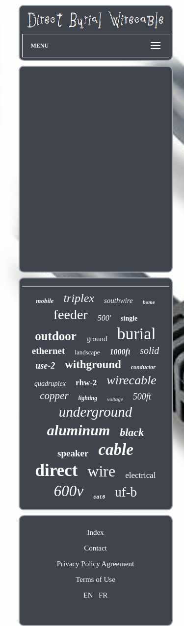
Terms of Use (95, 579)
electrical (140, 475)
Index (95, 532)
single (129, 318)
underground (95, 412)
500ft (142, 396)
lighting (88, 398)
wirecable (131, 380)
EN (88, 595)
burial (136, 334)
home (149, 302)
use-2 (45, 366)
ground (96, 339)
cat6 (99, 497)
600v (68, 491)
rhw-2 (86, 382)
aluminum (78, 430)
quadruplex (50, 383)
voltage (115, 399)
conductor (143, 367)
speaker (72, 453)
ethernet (48, 351)
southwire (118, 300)
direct (56, 470)
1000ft (120, 352)
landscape (87, 352)
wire (101, 471)
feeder (70, 314)
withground (93, 364)
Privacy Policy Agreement (95, 564)
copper (54, 395)
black (132, 432)
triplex (78, 298)
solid (149, 350)
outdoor (56, 336)
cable (115, 449)
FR (103, 595)
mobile (44, 300)
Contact (95, 548)
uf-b (126, 492)
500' (104, 318)
